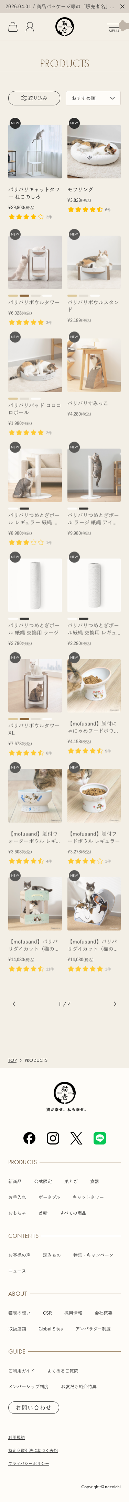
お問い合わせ (33, 1407)
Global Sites (51, 1329)
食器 (94, 1181)
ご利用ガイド (21, 1371)
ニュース (17, 1271)
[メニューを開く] (118, 26)
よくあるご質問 (62, 1371)
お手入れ (17, 1197)
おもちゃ (17, 1213)
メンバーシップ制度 (28, 1387)
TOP (12, 1060)
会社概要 (103, 1313)
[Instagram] (53, 1138)
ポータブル (49, 1197)
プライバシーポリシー (28, 1463)
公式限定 (43, 1181)
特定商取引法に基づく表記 (33, 1450)
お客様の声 (19, 1255)
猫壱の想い (19, 1313)
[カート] (13, 27)
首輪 (43, 1213)
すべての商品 (73, 1213)
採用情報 (73, 1313)
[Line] (100, 1138)
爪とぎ (71, 1181)
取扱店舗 (17, 1329)
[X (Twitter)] (76, 1138)
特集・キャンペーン (93, 1255)
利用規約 (16, 1437)
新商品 (15, 1181)
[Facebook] (29, 1138)
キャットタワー (88, 1197)
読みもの (52, 1255)
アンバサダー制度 (93, 1329)
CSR (47, 1313)
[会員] (30, 27)
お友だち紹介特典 (79, 1387)
